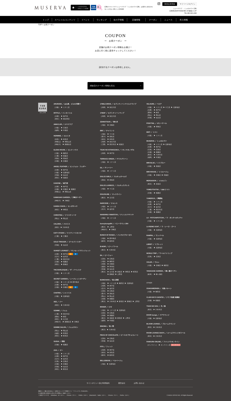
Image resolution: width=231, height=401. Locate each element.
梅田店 (65, 153)
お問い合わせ (139, 383)
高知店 (65, 158)
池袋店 (65, 178)
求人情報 (184, 20)
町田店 (65, 336)
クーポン (153, 20)
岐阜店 (111, 241)
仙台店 (65, 175)
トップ (46, 20)
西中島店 (75, 282)
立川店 (65, 319)
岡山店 (65, 218)
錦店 (64, 316)
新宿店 (121, 301)
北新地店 (66, 172)
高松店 (111, 136)
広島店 (65, 361)
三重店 (65, 236)
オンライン (176, 345)
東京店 (65, 369)
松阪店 (65, 156)
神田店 (65, 209)
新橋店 (65, 264)
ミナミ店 (66, 107)
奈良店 (65, 139)
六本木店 (66, 227)
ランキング (101, 20)
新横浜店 (68, 144)
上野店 (111, 227)
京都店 (65, 161)
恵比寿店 (66, 119)
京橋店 (111, 125)
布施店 (166, 175)
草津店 (65, 333)
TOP (40, 25)
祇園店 (73, 189)
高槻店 (158, 166)
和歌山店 (68, 142)
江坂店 (65, 128)
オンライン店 (165, 345)
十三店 (111, 134)
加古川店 (112, 107)
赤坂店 (119, 272)
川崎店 (67, 200)
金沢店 (65, 256)
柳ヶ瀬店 (159, 274)
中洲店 (65, 130)
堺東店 (158, 127)
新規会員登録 (169, 4)
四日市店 (66, 259)
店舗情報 (136, 20)
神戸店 (65, 116)
